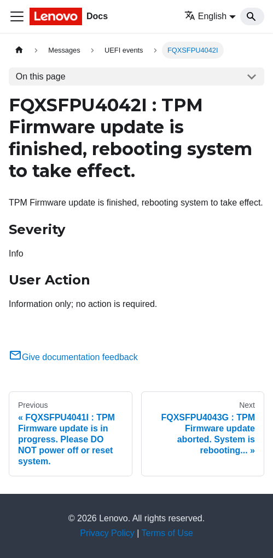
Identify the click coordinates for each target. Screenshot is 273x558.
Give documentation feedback (73, 357)
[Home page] (19, 50)
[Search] (252, 16)
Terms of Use (167, 533)
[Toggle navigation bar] (17, 16)
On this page (41, 76)
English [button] (205, 16)
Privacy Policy (107, 533)
